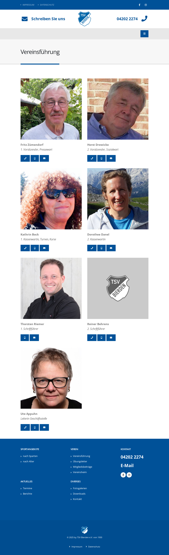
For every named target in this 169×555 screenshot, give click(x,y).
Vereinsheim (80, 472)
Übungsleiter (80, 461)
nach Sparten (30, 456)
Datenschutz (46, 4)
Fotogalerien (80, 488)
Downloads (79, 493)
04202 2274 (127, 18)
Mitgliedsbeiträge (82, 466)
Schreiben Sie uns (48, 18)
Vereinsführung (81, 456)
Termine (27, 488)
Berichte (27, 493)
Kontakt (77, 499)
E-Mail (127, 465)
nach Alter (28, 461)
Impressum (27, 4)
